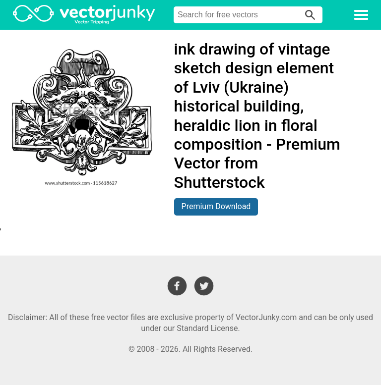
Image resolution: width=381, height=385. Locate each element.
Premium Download (216, 206)
